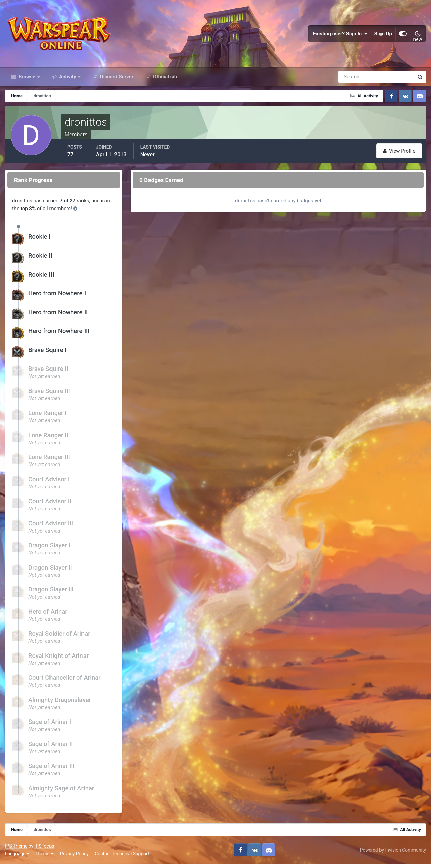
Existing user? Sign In (340, 34)
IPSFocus (44, 846)
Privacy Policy (74, 853)
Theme (44, 853)
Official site (165, 77)
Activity (68, 77)
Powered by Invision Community (393, 850)
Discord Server (116, 77)
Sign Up (383, 34)
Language (17, 853)
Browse (27, 77)
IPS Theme (16, 846)
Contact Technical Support (122, 853)
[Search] (352, 77)
